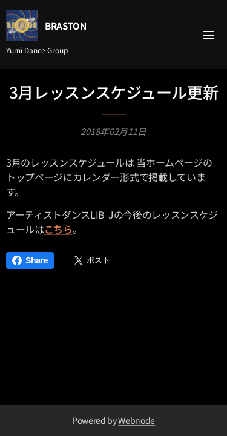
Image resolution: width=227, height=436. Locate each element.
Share (30, 260)
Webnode (136, 420)
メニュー (208, 35)
